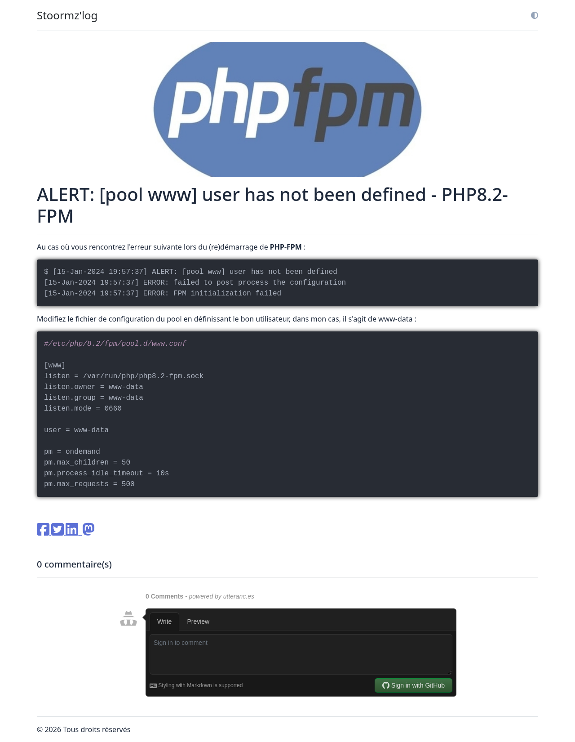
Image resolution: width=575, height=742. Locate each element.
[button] (531, 15)
